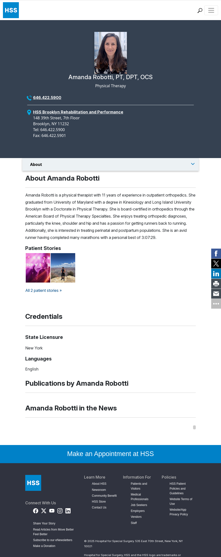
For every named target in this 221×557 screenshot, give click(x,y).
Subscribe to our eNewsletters (52, 540)
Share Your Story (44, 523)
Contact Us (99, 507)
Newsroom (99, 490)
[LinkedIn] (68, 509)
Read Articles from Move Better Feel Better (53, 532)
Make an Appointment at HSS (110, 454)
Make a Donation (44, 546)
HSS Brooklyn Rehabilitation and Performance (78, 112)
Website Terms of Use (181, 501)
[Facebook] (35, 509)
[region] (110, 427)
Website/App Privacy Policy (179, 512)
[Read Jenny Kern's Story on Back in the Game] (38, 268)
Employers (138, 511)
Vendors (136, 517)
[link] (216, 253)
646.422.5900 (47, 97)
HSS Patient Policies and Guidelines (177, 488)
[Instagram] (59, 509)
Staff (134, 523)
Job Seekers (139, 505)
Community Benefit (104, 495)
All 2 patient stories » (43, 290)
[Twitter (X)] (43, 509)
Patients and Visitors (139, 486)
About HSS (99, 483)
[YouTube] (51, 509)
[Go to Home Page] (33, 483)
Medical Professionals (139, 497)
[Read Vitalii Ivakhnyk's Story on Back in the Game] (63, 268)
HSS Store (99, 501)
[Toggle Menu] (110, 164)
